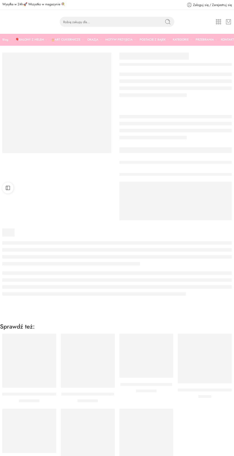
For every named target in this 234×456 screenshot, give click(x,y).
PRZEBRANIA (205, 39)
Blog (5, 39)
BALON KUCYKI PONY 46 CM (146, 384)
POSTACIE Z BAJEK (153, 39)
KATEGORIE (181, 39)
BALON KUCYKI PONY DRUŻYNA (31, 394)
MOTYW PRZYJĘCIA (119, 39)
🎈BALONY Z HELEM (29, 39)
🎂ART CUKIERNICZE (65, 39)
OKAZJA (92, 39)
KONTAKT (227, 39)
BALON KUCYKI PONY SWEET (87, 394)
